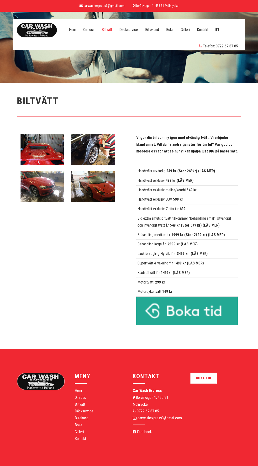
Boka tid (203, 378)
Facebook (142, 432)
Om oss (89, 29)
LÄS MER (207, 171)
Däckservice (128, 29)
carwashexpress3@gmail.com (159, 418)
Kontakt (202, 29)
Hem (72, 29)
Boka (170, 29)
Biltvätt (107, 29)
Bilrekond (152, 29)
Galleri (185, 29)
